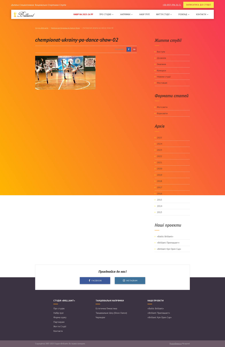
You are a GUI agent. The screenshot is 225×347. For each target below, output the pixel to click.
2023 (159, 152)
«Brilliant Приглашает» (168, 245)
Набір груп (58, 312)
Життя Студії (59, 326)
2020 (159, 171)
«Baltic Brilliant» (165, 239)
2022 (159, 159)
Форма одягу (59, 317)
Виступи (161, 54)
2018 (159, 183)
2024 (159, 146)
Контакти (58, 330)
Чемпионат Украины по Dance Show (65, 28)
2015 (159, 202)
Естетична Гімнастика (106, 308)
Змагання (161, 66)
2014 (159, 208)
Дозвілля (161, 60)
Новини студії (164, 79)
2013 (159, 214)
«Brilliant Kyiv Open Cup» (169, 251)
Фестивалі (162, 85)
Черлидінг (100, 317)
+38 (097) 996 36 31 (172, 4)
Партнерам (58, 321)
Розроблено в (176, 343)
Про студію (59, 308)
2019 (159, 177)
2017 (159, 189)
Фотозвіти (162, 109)
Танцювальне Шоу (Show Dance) (111, 312)
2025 (159, 140)
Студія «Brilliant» (41, 28)
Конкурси (161, 73)
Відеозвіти (162, 115)
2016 (159, 196)
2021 (159, 165)
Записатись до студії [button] (198, 5)
